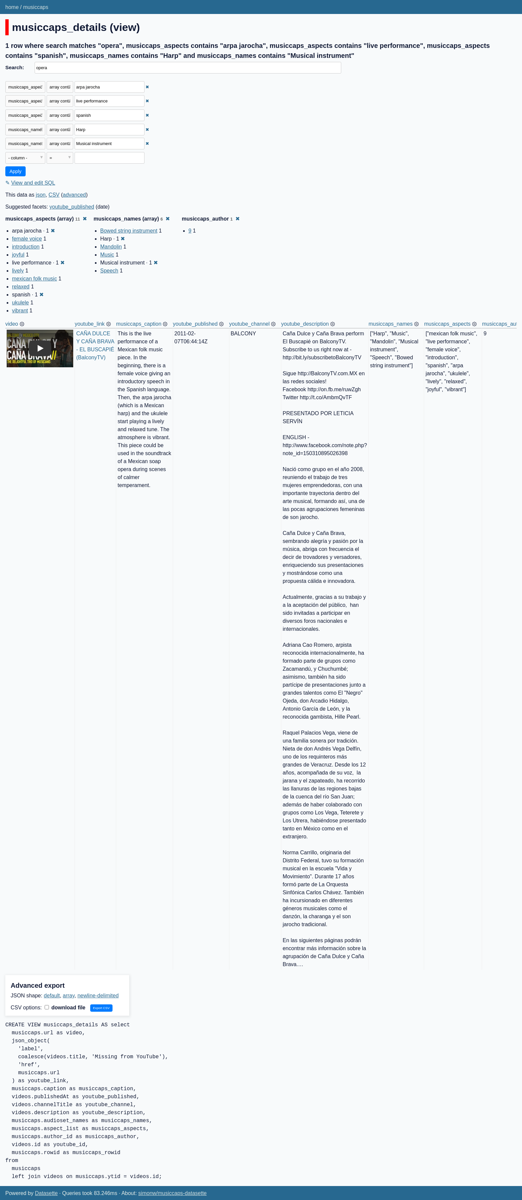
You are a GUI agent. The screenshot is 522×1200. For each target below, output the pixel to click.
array (69, 995)
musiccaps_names (391, 324)
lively (18, 270)
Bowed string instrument (128, 231)
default (52, 995)
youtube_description (305, 324)
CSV (54, 195)
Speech (109, 270)
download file (65, 1007)
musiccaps (35, 7)
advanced (74, 195)
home (12, 7)
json (41, 195)
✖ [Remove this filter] (147, 87)
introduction (26, 247)
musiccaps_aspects (447, 324)
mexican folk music (34, 278)
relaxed (20, 286)
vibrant (20, 310)
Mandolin (111, 247)
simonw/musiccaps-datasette (172, 1193)
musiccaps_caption (138, 324)
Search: (14, 67)
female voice (27, 239)
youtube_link (90, 324)
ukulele (20, 302)
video (11, 324)
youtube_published (72, 207)
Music (107, 254)
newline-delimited (98, 995)
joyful (18, 254)
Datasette (46, 1193)
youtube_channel (249, 324)
